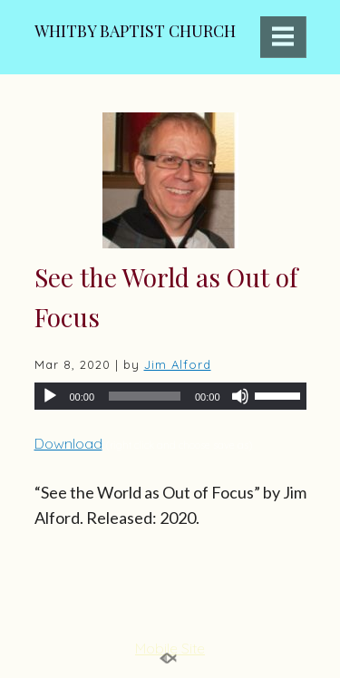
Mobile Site (170, 648)
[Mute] (240, 396)
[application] (170, 396)
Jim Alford (177, 364)
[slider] (144, 396)
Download (68, 443)
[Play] (50, 396)
